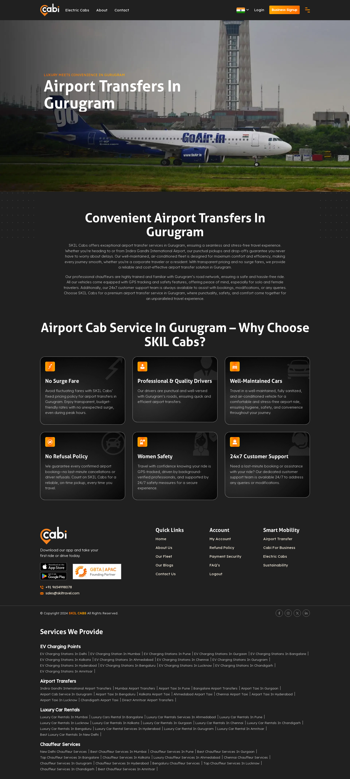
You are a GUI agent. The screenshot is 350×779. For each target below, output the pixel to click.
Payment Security (225, 556)
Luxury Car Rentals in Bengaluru (65, 728)
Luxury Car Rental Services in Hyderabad (127, 728)
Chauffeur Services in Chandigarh (67, 769)
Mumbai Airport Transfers (135, 688)
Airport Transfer (277, 539)
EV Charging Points (60, 646)
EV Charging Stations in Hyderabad (68, 665)
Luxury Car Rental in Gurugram (189, 728)
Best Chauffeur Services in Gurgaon (225, 751)
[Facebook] (279, 613)
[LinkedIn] (306, 613)
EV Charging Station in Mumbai (115, 654)
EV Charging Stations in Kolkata (65, 659)
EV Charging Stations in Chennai (183, 659)
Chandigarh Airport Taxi (99, 700)
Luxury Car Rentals (60, 710)
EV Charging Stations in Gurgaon (220, 654)
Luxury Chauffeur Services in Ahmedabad (187, 757)
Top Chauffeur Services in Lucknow (231, 763)
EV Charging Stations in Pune (167, 654)
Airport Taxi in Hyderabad (272, 694)
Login (259, 10)
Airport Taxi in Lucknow (58, 700)
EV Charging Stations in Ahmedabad (124, 659)
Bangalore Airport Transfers (215, 688)
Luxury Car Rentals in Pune (240, 717)
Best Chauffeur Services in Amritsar (126, 769)
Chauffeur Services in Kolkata (126, 757)
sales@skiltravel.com (59, 593)
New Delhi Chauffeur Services (63, 751)
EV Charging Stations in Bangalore (278, 654)
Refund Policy (222, 547)
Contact (122, 10)
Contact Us (166, 574)
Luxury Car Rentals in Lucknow (64, 723)
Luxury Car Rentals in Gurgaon (167, 723)
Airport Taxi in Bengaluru (115, 694)
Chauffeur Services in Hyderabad (122, 763)
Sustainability (275, 565)
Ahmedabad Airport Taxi (193, 694)
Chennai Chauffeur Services (246, 757)
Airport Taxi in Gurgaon (259, 688)
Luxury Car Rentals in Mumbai (64, 717)
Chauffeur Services (60, 744)
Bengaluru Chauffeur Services (176, 763)
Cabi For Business (279, 547)
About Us (164, 547)
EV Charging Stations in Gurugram (240, 659)
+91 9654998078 (56, 587)
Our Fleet (164, 556)
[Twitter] (297, 613)
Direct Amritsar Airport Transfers (148, 700)
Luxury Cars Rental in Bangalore (117, 717)
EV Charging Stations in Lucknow (185, 665)
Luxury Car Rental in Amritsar (240, 728)
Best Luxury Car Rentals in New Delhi (69, 734)
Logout (216, 574)
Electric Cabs (77, 10)
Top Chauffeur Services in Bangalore (69, 757)
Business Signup (284, 10)
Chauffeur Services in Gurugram (66, 763)
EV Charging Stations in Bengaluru (128, 665)
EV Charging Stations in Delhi (63, 654)
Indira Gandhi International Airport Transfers (75, 688)
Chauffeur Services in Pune (171, 751)
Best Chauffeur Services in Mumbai (118, 751)
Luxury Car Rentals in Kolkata (115, 723)
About (102, 10)
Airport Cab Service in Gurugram (66, 694)
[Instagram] (288, 613)
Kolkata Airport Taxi (154, 694)
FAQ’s (215, 565)
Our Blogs (164, 565)
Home (161, 539)
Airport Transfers (58, 681)
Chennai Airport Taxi (232, 694)
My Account (220, 539)
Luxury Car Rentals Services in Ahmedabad (181, 717)
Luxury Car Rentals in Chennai (219, 723)
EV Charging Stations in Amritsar (66, 671)
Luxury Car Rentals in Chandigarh (274, 723)
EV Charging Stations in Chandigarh (244, 665)
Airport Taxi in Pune (174, 688)
